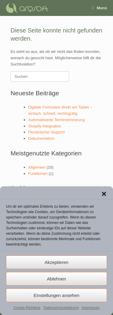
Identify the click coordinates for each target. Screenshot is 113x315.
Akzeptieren (56, 262)
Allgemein (37, 167)
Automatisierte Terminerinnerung (56, 120)
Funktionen (38, 173)
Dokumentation (41, 138)
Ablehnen (56, 278)
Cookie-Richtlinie (26, 308)
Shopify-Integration (44, 126)
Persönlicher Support (46, 132)
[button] (104, 194)
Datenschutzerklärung (61, 308)
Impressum (90, 308)
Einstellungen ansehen (57, 295)
